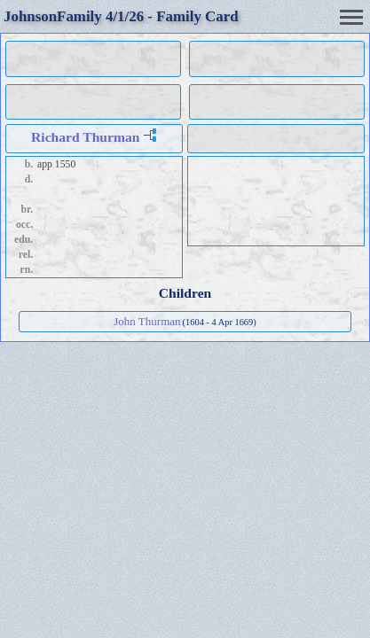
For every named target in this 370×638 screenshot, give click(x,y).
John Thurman (147, 321)
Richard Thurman (85, 136)
